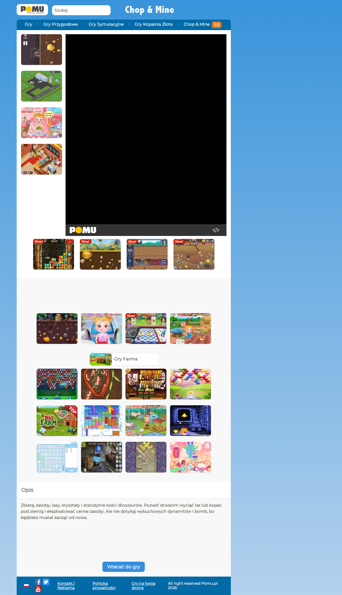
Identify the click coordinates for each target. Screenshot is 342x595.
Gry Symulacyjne (106, 24)
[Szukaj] (81, 10)
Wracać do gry (123, 567)
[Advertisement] (123, 294)
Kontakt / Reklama (66, 585)
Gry (28, 24)
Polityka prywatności (104, 585)
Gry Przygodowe (60, 24)
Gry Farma (114, 359)
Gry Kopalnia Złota (154, 24)
